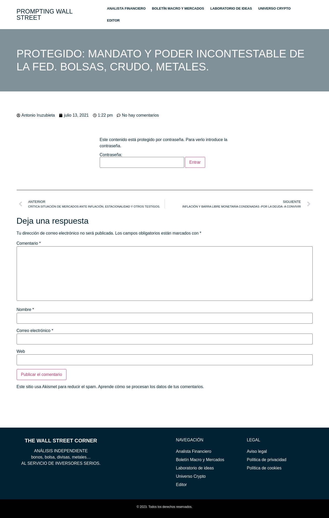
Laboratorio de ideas (231, 8)
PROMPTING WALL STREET (45, 14)
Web (21, 351)
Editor (113, 20)
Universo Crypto (274, 8)
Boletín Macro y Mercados (178, 8)
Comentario (29, 243)
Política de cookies (264, 468)
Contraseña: (142, 160)
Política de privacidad (266, 459)
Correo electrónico (35, 331)
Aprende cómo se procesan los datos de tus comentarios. (151, 386)
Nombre (25, 310)
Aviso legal (257, 451)
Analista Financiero (126, 8)
